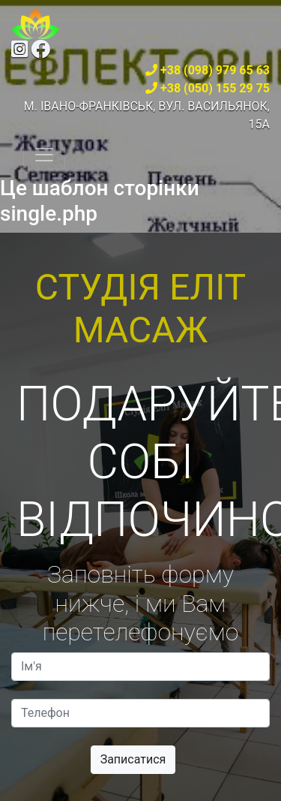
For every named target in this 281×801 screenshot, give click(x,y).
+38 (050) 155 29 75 (215, 88)
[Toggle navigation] (44, 155)
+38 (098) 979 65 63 (215, 70)
